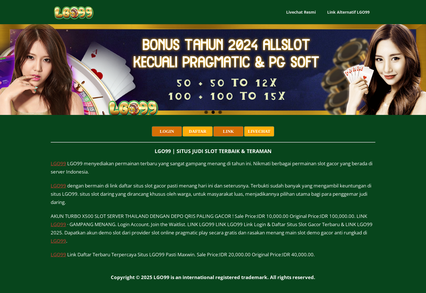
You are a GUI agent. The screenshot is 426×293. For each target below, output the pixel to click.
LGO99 (58, 163)
